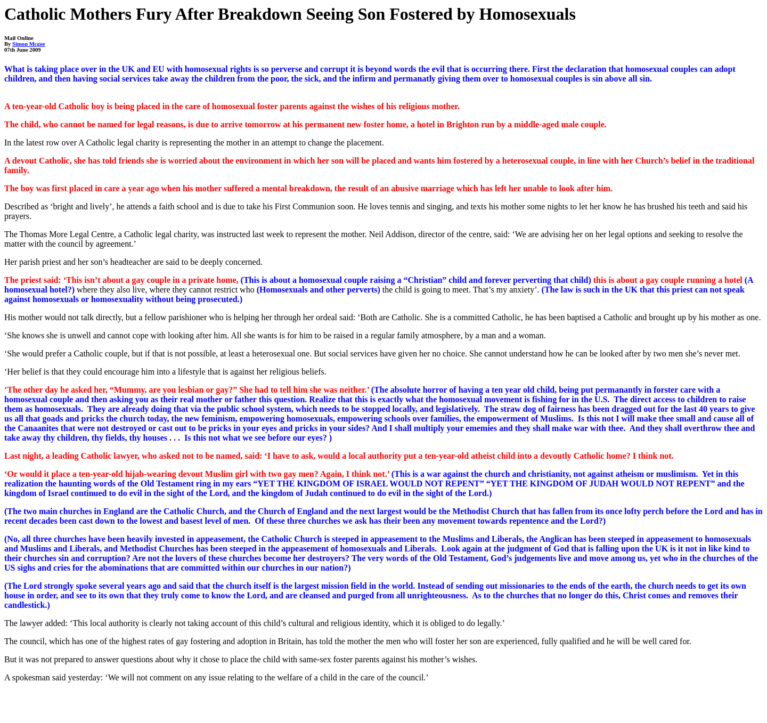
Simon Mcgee (28, 44)
